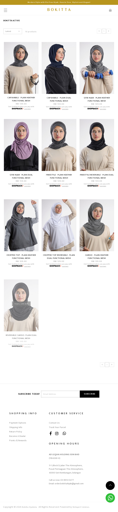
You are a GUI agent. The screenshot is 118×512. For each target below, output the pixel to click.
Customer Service (66, 413)
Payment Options (17, 423)
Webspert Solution (81, 507)
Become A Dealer (17, 436)
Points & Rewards (18, 440)
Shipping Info (15, 427)
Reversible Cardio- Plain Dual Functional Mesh (21, 337)
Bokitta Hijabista (29, 507)
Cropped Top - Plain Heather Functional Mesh (21, 257)
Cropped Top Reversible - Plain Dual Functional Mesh (59, 257)
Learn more (27, 109)
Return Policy (15, 431)
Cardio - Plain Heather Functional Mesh (97, 257)
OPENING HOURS (64, 443)
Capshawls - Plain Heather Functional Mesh (21, 99)
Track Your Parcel (57, 427)
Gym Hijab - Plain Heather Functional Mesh (97, 99)
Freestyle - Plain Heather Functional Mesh (59, 176)
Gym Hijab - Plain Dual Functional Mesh (21, 176)
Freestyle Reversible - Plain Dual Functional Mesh (97, 176)
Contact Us (54, 423)
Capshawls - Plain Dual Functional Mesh (59, 99)
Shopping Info (23, 413)
